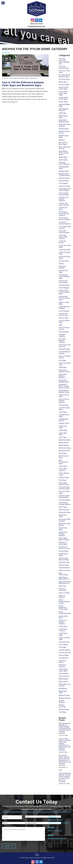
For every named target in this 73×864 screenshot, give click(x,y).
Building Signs (64, 171)
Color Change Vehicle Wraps (64, 194)
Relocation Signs (65, 512)
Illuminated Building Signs (64, 381)
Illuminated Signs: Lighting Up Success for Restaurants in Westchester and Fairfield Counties (65, 760)
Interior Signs (63, 405)
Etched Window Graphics (64, 307)
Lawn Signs (63, 412)
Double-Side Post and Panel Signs (64, 298)
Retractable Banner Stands (64, 539)
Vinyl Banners (64, 658)
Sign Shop (62, 586)
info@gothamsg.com (36, 26)
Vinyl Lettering (64, 676)
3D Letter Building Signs (64, 67)
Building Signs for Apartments (64, 174)
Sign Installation (64, 568)
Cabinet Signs (64, 181)
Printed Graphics (65, 500)
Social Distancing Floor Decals (64, 601)
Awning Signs (64, 128)
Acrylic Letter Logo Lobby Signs (63, 93)
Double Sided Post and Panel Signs (64, 292)
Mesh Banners (64, 442)
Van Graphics (63, 644)
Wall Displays (63, 679)
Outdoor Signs (64, 477)
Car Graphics (63, 183)
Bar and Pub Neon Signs (63, 143)
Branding (62, 162)
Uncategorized (64, 642)
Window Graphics (62, 701)
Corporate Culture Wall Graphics (63, 236)
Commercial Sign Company (64, 204)
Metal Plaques (64, 445)
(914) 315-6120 (36, 24)
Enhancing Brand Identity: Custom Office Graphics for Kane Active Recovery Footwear (65, 777)
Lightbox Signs (64, 423)
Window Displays (65, 698)
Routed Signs (63, 551)
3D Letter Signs (64, 79)
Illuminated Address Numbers (63, 376)
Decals (61, 263)
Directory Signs (64, 285)
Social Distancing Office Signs (63, 607)
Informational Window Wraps (64, 391)
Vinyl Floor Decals (62, 661)
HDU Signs (62, 360)
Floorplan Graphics (62, 335)
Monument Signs (23, 78)
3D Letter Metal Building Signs (64, 75)
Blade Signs (63, 157)
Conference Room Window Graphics (64, 213)
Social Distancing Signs (65, 612)
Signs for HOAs (64, 593)
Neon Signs (63, 453)
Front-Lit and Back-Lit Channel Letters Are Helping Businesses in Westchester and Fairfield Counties (65, 744)
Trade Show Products (63, 629)
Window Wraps (64, 709)
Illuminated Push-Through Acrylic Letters (64, 386)
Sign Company (64, 565)
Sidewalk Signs (64, 562)
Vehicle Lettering (65, 652)
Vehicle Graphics (65, 650)
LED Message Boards (63, 419)
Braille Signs (63, 160)
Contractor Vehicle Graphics (65, 223)
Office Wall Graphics (63, 469)
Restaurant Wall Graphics (64, 520)
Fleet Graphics (64, 332)
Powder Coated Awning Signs (64, 496)
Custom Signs (13, 78)
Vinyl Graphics (64, 673)
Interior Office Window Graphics (64, 400)
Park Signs (62, 480)
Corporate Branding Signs (64, 231)
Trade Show (63, 626)
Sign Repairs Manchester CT (64, 578)
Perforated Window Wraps (64, 483)
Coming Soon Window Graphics (63, 199)
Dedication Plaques (62, 267)
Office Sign (63, 466)
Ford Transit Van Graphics (65, 345)
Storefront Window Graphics (62, 622)
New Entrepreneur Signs (63, 461)
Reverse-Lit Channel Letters (64, 547)
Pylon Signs (33, 78)
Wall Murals (63, 688)
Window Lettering (62, 706)
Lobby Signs (63, 430)
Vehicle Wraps (64, 655)
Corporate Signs (64, 249)
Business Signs (64, 178)
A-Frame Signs (64, 84)
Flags (61, 325)
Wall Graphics (63, 681)
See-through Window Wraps (64, 559)
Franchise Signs (64, 349)
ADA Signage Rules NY (63, 109)
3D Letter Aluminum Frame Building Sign (64, 61)
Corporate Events (62, 242)
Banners (62, 140)
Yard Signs (63, 712)
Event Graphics (64, 164)
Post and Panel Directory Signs (64, 488)
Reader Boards (64, 509)
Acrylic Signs (63, 102)
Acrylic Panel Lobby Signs (63, 98)
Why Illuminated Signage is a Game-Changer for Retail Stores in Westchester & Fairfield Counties (65, 728)
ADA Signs (62, 113)
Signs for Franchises (63, 589)
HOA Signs (62, 367)
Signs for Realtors (62, 596)
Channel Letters (64, 186)
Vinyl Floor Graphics (62, 665)
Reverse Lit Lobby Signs (63, 543)
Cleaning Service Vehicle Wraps (65, 189)
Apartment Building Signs (64, 121)
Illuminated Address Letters (64, 370)
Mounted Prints (64, 450)
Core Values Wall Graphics (65, 227)
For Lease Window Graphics (62, 340)
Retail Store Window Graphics (63, 533)
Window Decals (64, 695)
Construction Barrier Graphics (64, 218)
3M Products (63, 82)
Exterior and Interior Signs (63, 314)
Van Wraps (62, 647)
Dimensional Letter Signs (63, 281)
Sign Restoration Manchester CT (65, 582)
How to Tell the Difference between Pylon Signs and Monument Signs (23, 84)
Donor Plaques (64, 288)
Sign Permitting (64, 570)
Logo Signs (63, 437)
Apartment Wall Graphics (64, 125)
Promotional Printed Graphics (65, 503)
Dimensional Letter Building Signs (64, 276)
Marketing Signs (64, 440)
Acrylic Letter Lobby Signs (63, 88)
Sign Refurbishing (63, 573)
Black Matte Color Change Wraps (63, 152)
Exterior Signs (64, 318)
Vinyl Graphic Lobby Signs (63, 670)
